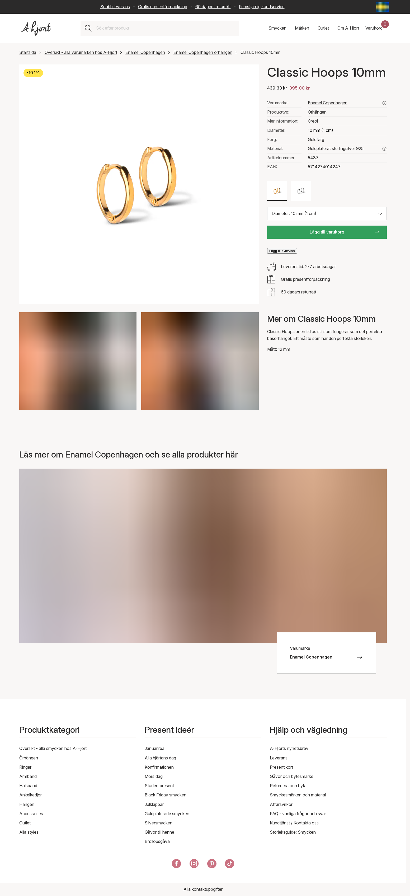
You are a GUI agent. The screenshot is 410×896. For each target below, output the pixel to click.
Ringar (25, 767)
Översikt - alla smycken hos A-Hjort (53, 748)
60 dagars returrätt (213, 6)
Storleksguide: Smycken (293, 832)
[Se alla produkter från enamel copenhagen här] (384, 103)
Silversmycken (158, 822)
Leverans (279, 757)
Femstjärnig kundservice (262, 6)
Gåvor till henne (159, 832)
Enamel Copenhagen (145, 52)
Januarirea (154, 748)
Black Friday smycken (165, 794)
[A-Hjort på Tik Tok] (229, 864)
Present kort (281, 767)
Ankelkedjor (30, 794)
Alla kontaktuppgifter (203, 889)
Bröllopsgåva (157, 841)
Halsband (28, 785)
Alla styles (29, 832)
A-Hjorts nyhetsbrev (289, 748)
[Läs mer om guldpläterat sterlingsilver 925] (384, 148)
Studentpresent (159, 785)
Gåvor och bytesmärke (291, 776)
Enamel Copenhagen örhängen (202, 52)
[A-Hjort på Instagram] (194, 864)
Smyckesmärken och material (298, 794)
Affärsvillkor (281, 804)
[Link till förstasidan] (36, 28)
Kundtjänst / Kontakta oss (294, 822)
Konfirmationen (159, 767)
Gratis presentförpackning (162, 6)
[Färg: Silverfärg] (301, 191)
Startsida (27, 52)
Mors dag (154, 776)
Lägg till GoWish (282, 251)
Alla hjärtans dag (160, 757)
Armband (28, 776)
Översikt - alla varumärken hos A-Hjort (81, 52)
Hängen (26, 804)
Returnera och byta (288, 785)
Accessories (31, 813)
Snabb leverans (115, 6)
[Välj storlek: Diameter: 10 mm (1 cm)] (327, 213)
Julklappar (154, 804)
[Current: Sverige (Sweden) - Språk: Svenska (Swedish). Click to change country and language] (382, 7)
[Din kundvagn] (377, 28)
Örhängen (317, 112)
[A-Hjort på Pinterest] (211, 864)
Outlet (25, 822)
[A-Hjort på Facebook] (176, 864)
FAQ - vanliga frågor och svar (298, 813)
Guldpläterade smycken (167, 813)
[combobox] (165, 28)
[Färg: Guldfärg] (277, 191)
